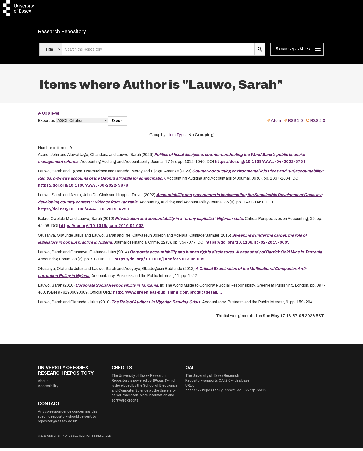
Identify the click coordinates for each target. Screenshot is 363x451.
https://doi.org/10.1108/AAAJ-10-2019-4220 (83, 212)
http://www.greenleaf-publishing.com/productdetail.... (167, 295)
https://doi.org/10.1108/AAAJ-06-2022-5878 (83, 188)
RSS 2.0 (317, 124)
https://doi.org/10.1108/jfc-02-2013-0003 (247, 245)
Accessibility (48, 389)
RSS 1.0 (295, 124)
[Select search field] (50, 52)
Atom (276, 124)
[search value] (158, 52)
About (43, 384)
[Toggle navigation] (297, 52)
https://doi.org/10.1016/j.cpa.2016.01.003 (101, 229)
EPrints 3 (159, 384)
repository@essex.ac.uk (57, 425)
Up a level (50, 116)
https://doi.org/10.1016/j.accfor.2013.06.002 (159, 262)
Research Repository (73, 33)
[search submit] (259, 52)
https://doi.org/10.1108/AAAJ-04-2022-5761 (260, 165)
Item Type (176, 138)
